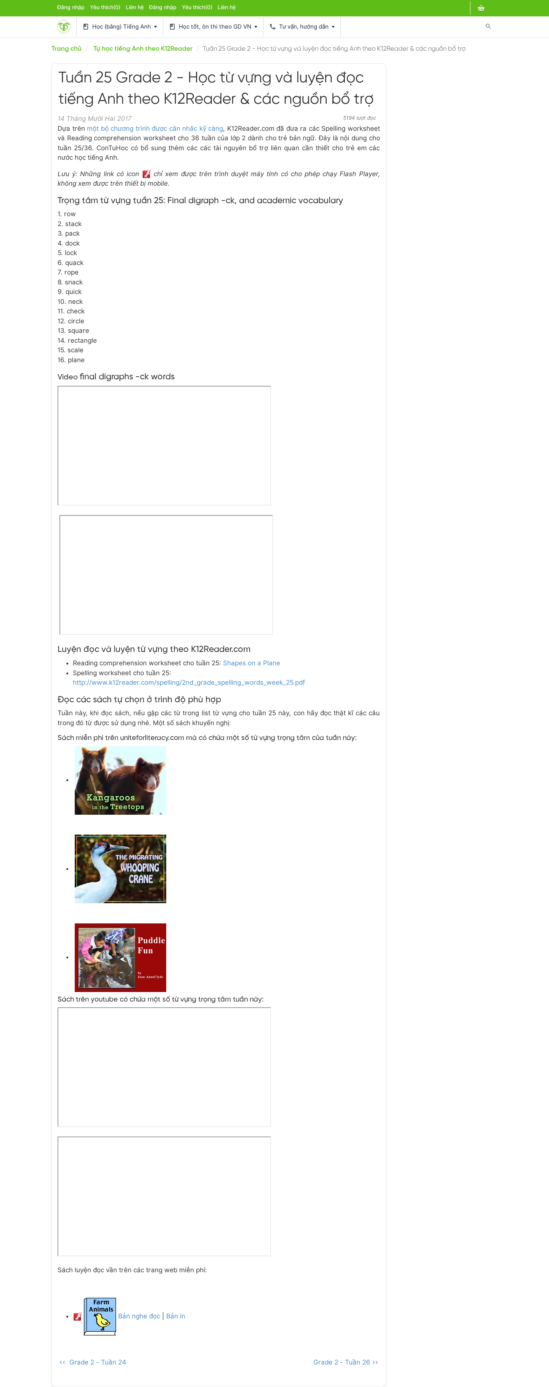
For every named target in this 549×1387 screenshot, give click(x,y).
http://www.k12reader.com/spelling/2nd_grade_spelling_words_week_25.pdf (189, 682)
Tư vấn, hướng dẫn (302, 27)
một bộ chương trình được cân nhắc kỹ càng (155, 128)
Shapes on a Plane (251, 663)
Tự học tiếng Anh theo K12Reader (143, 48)
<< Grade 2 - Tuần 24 (92, 1362)
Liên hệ (135, 7)
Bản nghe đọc (138, 1316)
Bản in (175, 1316)
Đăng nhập (71, 7)
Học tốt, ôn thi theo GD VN (213, 27)
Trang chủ (66, 48)
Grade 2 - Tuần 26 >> (345, 1362)
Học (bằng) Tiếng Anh (119, 27)
